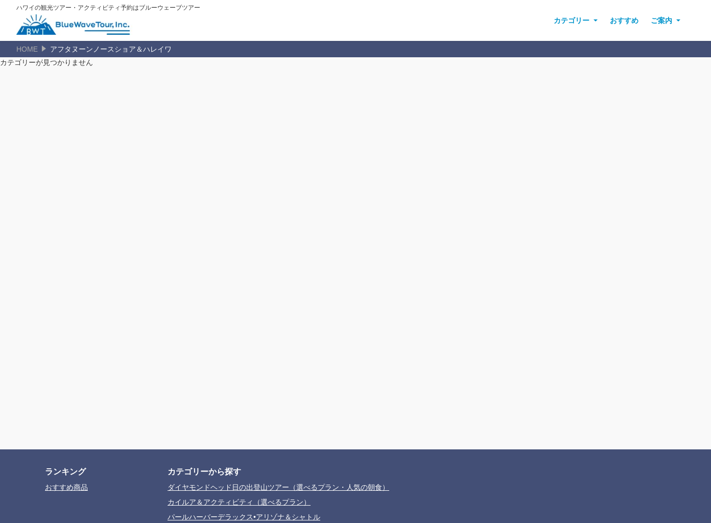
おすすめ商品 (66, 487)
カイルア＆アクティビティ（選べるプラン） (239, 502)
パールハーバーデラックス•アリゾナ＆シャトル (244, 517)
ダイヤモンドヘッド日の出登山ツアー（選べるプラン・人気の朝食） (278, 487)
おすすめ (624, 20)
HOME (27, 49)
